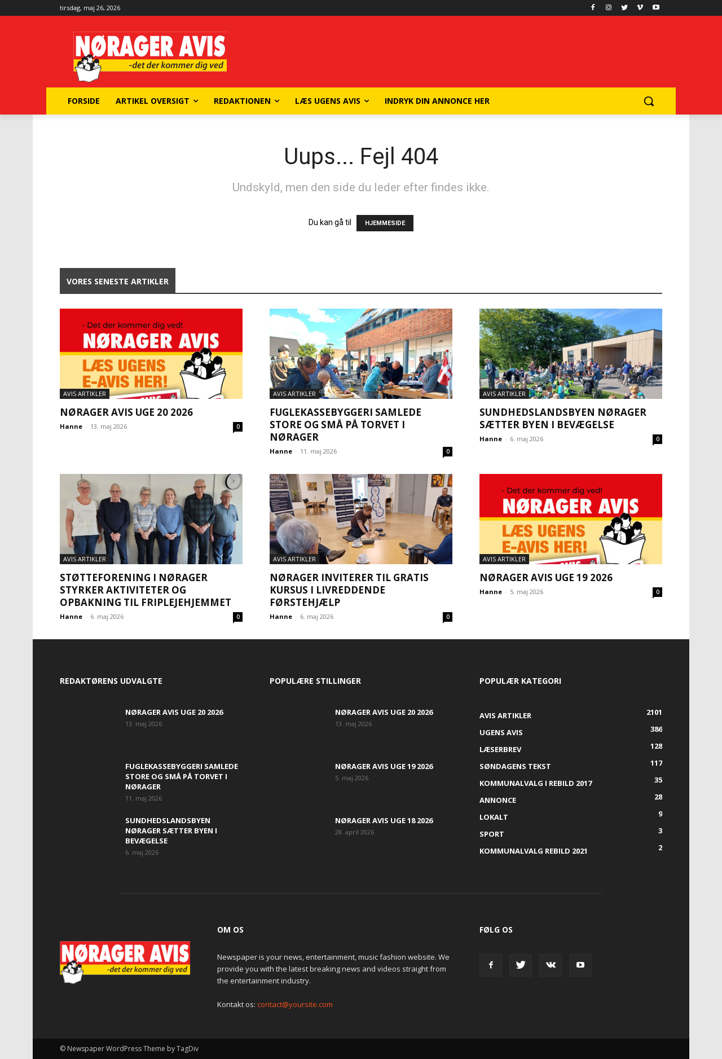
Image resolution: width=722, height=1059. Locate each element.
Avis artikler (84, 393)
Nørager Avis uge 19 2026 (546, 577)
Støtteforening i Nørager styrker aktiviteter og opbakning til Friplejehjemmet (145, 590)
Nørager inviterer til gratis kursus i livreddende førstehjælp (349, 590)
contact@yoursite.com (295, 1004)
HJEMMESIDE (385, 223)
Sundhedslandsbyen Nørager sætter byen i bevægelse (562, 418)
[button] (648, 101)
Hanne (71, 426)
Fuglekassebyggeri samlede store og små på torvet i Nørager (345, 424)
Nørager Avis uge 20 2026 (126, 412)
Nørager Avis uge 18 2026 (384, 820)
